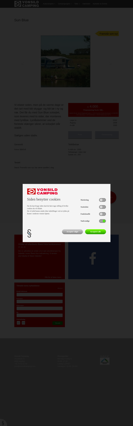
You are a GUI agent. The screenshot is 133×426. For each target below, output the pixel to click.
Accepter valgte (72, 232)
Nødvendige (85, 221)
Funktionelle (85, 214)
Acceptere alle (95, 232)
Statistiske (84, 207)
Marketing (85, 200)
